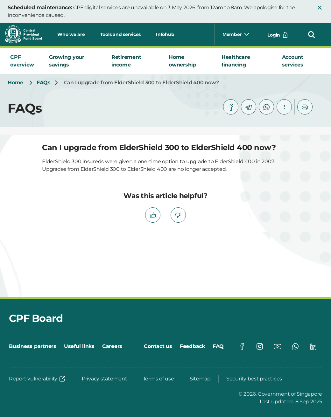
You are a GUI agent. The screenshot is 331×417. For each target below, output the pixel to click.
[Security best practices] (254, 379)
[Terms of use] (158, 379)
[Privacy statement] (104, 379)
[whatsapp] (266, 107)
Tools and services (120, 34)
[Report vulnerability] (37, 379)
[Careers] (112, 346)
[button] (319, 7)
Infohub (165, 34)
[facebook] (230, 107)
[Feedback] (192, 346)
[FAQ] (218, 346)
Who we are (71, 34)
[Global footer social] (242, 346)
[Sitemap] (200, 379)
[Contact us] (158, 346)
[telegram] (248, 107)
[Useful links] (79, 346)
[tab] (24, 61)
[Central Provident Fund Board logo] (27, 34)
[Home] (15, 83)
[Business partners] (32, 346)
